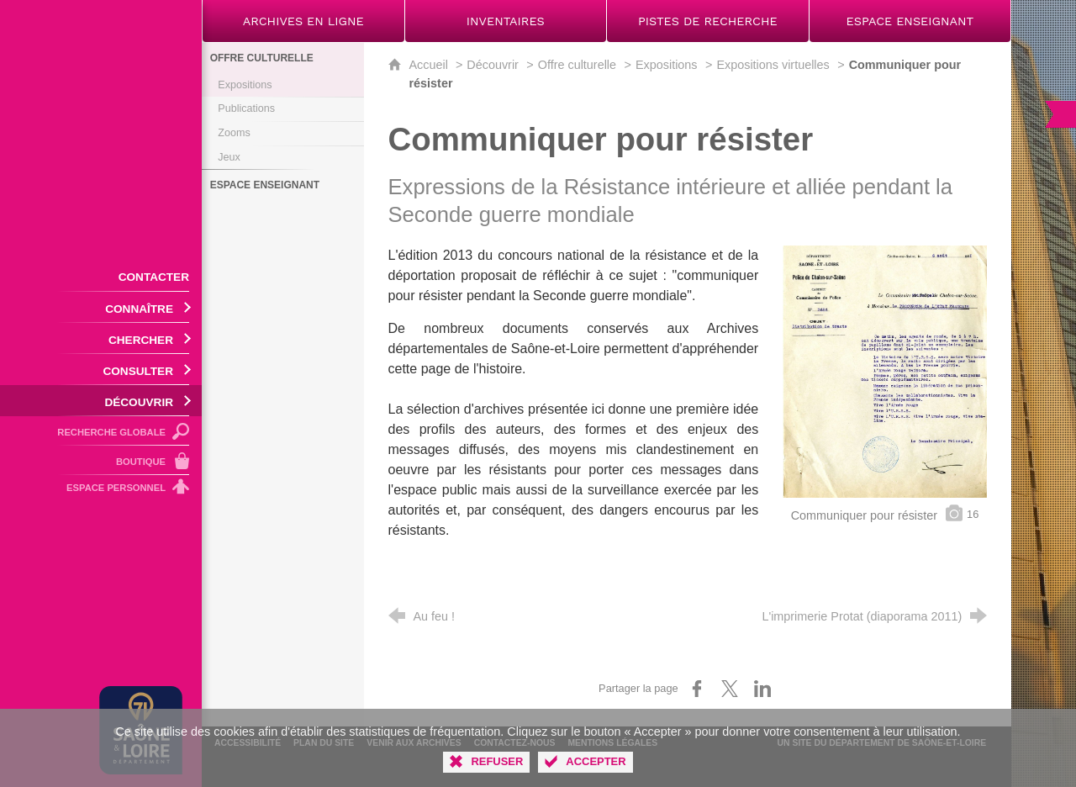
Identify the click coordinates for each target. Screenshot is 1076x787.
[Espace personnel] (101, 490)
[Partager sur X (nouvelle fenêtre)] (729, 688)
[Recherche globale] (101, 431)
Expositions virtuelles (772, 64)
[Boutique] (101, 460)
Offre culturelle (577, 64)
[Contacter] (101, 276)
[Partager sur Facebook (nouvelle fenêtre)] (697, 688)
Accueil (430, 64)
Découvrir (493, 64)
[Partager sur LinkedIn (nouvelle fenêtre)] (762, 688)
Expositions (667, 64)
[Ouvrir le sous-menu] (101, 307)
